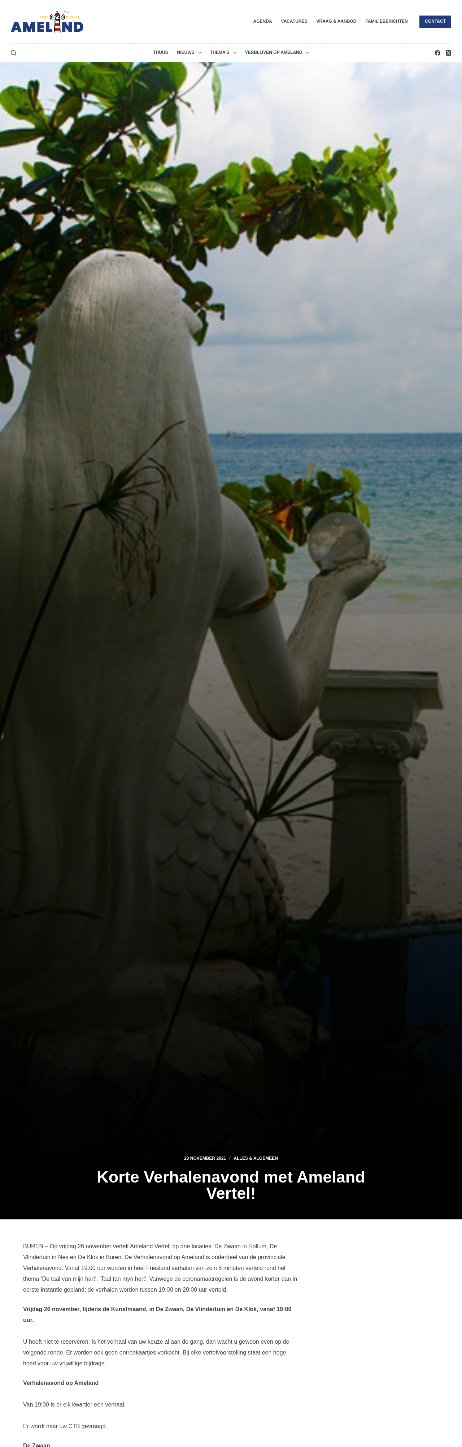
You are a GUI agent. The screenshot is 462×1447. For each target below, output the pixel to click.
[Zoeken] (13, 53)
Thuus (160, 52)
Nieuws (190, 52)
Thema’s (224, 52)
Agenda (262, 21)
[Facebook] (437, 53)
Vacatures (294, 21)
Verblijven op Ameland (278, 52)
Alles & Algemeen (256, 1158)
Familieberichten (386, 21)
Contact (435, 21)
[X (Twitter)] (448, 53)
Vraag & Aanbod (336, 21)
